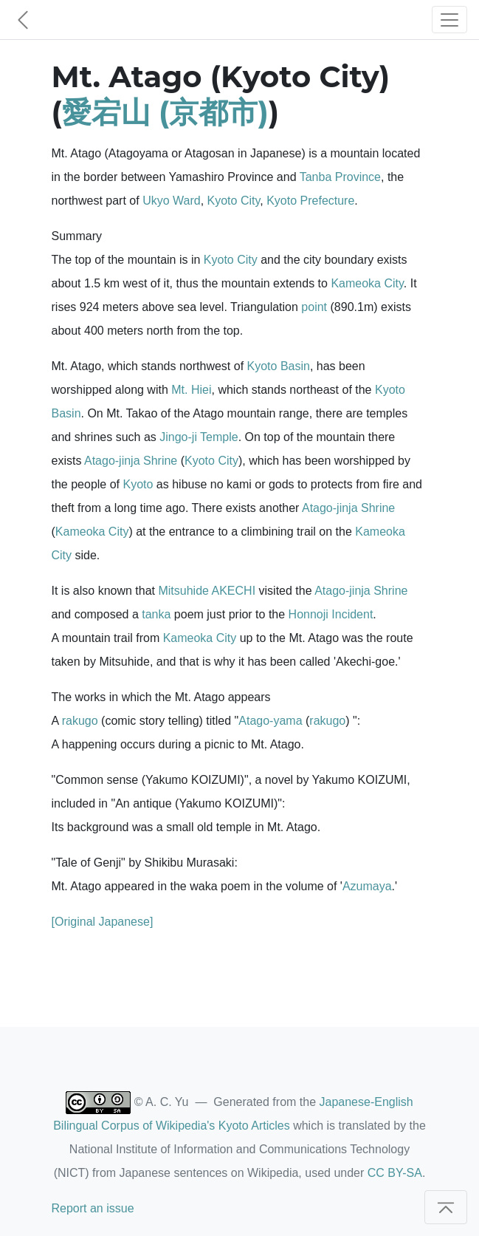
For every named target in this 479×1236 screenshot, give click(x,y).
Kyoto (138, 484)
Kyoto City (234, 200)
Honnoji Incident (331, 614)
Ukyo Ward (171, 200)
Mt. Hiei (191, 389)
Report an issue (93, 1208)
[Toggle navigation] (449, 19)
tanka (156, 614)
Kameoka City (367, 283)
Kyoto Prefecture (310, 200)
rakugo (80, 720)
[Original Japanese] (103, 921)
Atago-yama (270, 720)
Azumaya (367, 886)
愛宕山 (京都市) (165, 112)
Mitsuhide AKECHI (206, 590)
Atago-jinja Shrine (130, 460)
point (314, 307)
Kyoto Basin (278, 366)
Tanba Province (340, 177)
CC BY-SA (395, 1173)
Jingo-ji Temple (198, 437)
